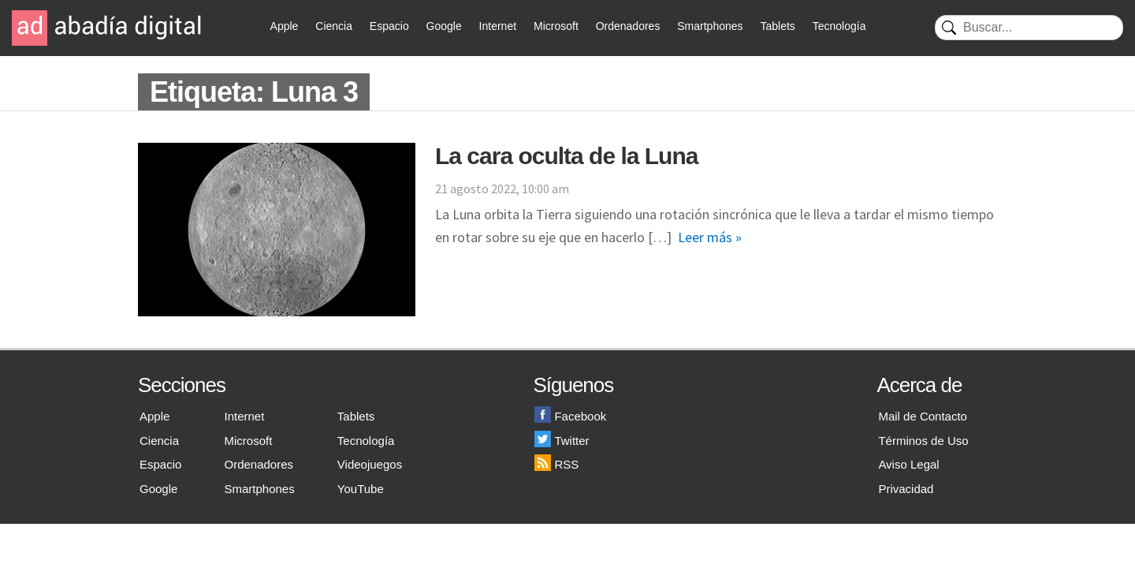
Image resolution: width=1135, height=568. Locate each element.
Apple (284, 26)
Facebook (570, 416)
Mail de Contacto (922, 416)
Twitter (561, 440)
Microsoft (556, 26)
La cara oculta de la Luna (566, 156)
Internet (497, 26)
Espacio (389, 26)
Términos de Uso (923, 440)
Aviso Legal (908, 464)
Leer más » (710, 237)
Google (444, 26)
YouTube (360, 488)
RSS (556, 464)
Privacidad (905, 488)
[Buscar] (1029, 27)
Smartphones (709, 26)
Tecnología (839, 26)
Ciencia (333, 26)
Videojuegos (369, 464)
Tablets (777, 26)
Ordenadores (628, 26)
